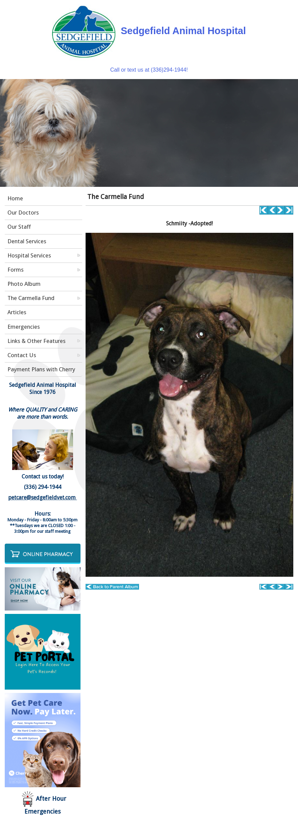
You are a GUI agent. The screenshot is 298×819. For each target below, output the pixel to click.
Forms (15, 269)
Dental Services (26, 241)
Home (15, 198)
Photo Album (24, 283)
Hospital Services (29, 255)
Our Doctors (23, 212)
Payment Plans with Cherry (41, 369)
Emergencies (23, 326)
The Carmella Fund (30, 298)
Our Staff (19, 226)
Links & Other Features (36, 341)
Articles (16, 312)
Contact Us (21, 355)
